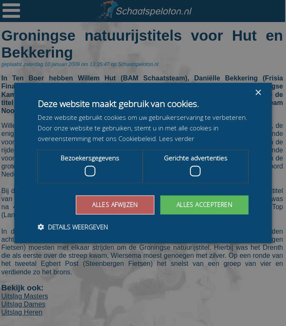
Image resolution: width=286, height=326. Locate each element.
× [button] (258, 93)
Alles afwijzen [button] (115, 205)
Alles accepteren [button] (204, 205)
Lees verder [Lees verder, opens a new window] (176, 138)
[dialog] (143, 163)
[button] (73, 226)
